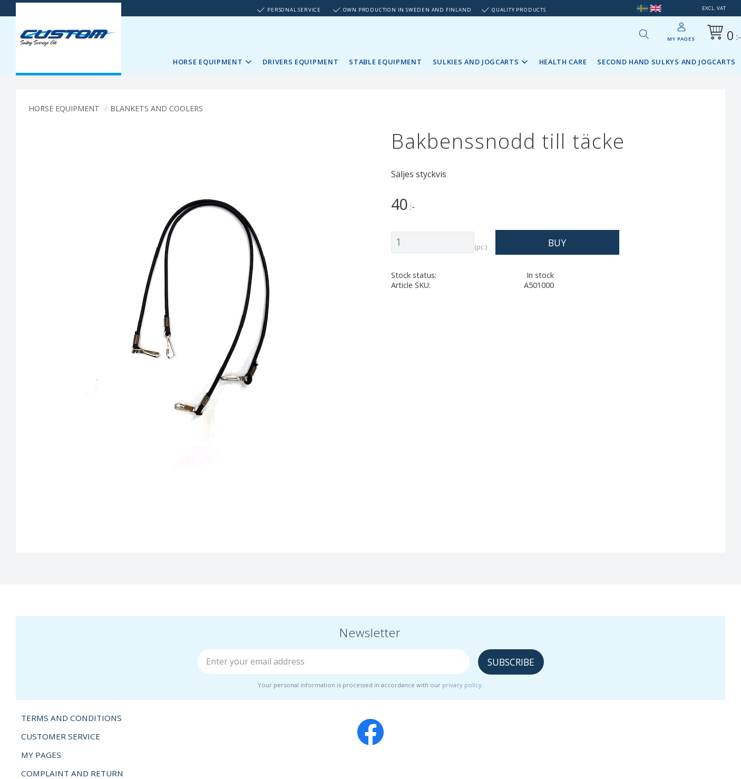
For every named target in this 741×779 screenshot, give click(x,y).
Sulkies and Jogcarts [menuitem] (476, 61)
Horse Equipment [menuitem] (208, 61)
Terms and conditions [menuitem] (71, 718)
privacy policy (462, 685)
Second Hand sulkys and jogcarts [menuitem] (666, 61)
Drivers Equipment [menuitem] (300, 61)
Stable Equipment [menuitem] (385, 61)
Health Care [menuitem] (563, 61)
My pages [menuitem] (681, 38)
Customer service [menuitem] (60, 736)
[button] (643, 33)
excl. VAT (714, 8)
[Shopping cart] (722, 34)
